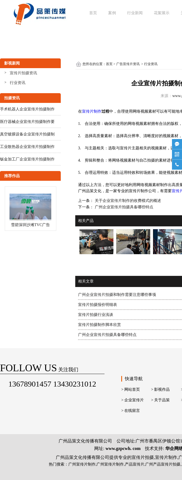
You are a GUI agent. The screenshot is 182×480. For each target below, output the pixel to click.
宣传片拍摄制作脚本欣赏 (99, 325)
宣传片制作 (91, 111)
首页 (93, 13)
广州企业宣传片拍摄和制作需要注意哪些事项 (117, 295)
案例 (112, 13)
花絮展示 (161, 13)
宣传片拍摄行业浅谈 (95, 315)
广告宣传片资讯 (128, 64)
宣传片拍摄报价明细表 (97, 305)
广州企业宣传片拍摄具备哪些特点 (123, 207)
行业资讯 (17, 83)
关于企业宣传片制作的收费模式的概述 (127, 201)
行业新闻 (135, 13)
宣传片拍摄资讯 (23, 73)
